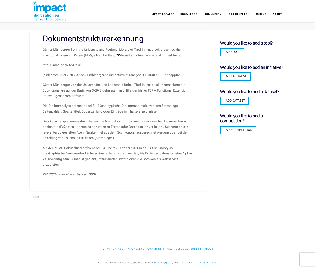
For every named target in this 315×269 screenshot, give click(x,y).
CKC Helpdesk (177, 249)
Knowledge (136, 249)
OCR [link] (116, 55)
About (209, 249)
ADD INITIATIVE (236, 76)
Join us (196, 249)
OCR (36, 197)
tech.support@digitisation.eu (174, 262)
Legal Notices (208, 262)
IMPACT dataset (113, 249)
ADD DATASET (235, 100)
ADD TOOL (233, 52)
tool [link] (99, 55)
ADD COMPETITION (239, 130)
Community (156, 249)
